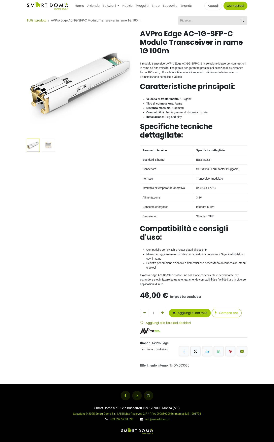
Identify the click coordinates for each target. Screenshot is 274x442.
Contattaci (235, 5)
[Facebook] (184, 351)
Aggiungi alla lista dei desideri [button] (165, 323)
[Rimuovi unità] (144, 313)
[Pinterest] (230, 351)
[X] (195, 351)
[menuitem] (79, 6)
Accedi (213, 5)
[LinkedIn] (207, 351)
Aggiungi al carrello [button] (189, 313)
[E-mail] (242, 351)
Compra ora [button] (226, 313)
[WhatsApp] (218, 351)
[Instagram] (148, 395)
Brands (186, 5)
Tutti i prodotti (37, 20)
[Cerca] (242, 20)
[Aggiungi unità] (162, 313)
